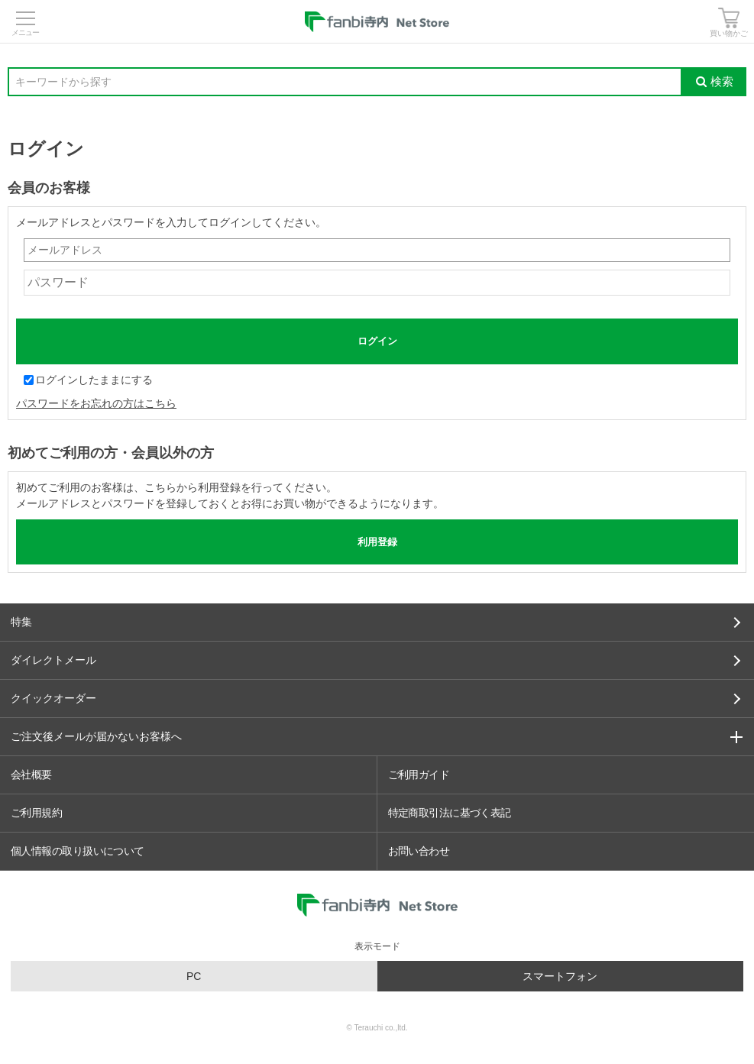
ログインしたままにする (88, 380)
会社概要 (31, 774)
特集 (375, 622)
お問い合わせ (419, 851)
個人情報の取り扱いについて (77, 851)
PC (193, 976)
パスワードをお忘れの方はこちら (96, 403)
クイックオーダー (375, 698)
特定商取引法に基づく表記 (449, 813)
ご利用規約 (36, 813)
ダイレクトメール (375, 660)
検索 (714, 81)
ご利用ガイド (419, 774)
